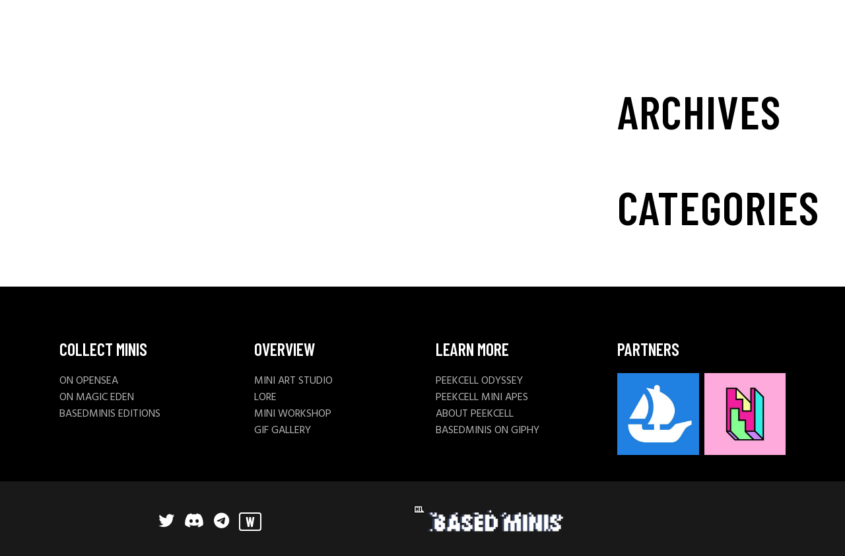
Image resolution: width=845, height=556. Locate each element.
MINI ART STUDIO (293, 381)
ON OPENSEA (88, 381)
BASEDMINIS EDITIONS (109, 414)
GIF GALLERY (282, 430)
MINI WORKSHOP (292, 414)
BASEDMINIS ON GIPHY (487, 430)
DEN (125, 397)
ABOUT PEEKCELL (475, 414)
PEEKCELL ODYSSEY (479, 381)
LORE (265, 397)
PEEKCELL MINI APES (482, 397)
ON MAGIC (84, 397)
